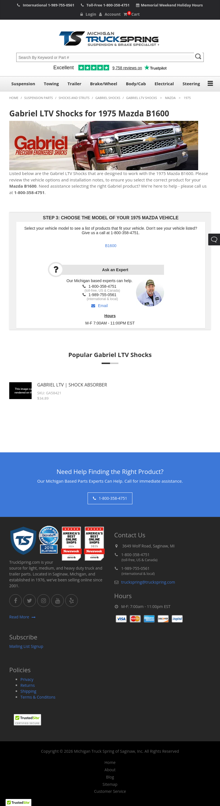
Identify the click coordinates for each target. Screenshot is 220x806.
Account (110, 14)
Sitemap (109, 784)
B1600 (110, 245)
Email (99, 305)
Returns (27, 685)
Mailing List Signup (26, 646)
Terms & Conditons (37, 697)
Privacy (26, 679)
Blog (110, 777)
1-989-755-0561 (61, 5)
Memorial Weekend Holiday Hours (172, 5)
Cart (131, 14)
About (109, 770)
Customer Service (110, 791)
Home (110, 762)
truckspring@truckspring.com (148, 582)
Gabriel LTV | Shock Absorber (72, 385)
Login (88, 14)
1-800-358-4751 (116, 5)
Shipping (28, 691)
